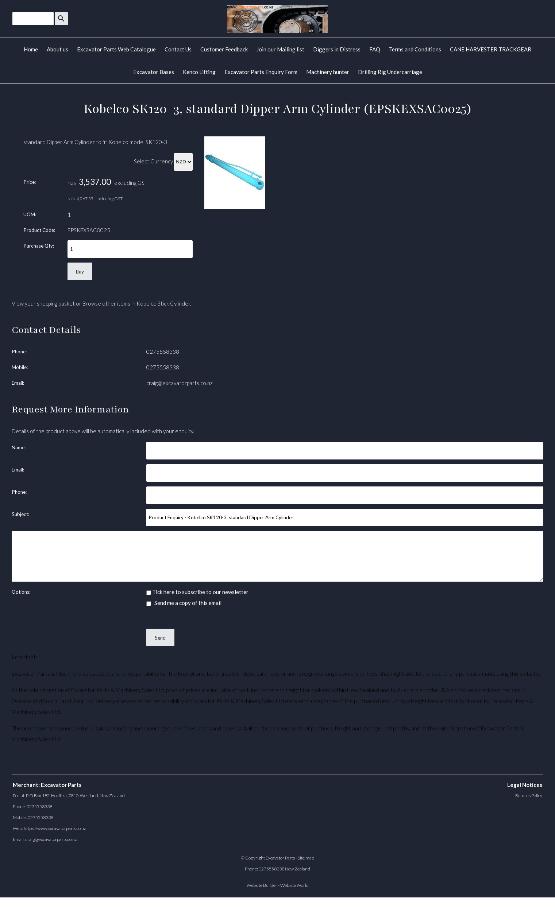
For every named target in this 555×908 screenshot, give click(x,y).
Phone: (19, 351)
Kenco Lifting (199, 72)
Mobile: (20, 367)
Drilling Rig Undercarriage (390, 72)
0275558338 (162, 351)
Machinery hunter (327, 72)
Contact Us (178, 49)
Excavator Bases (153, 72)
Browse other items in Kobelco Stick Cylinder (136, 303)
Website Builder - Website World (278, 885)
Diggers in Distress (337, 49)
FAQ (374, 49)
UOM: (29, 214)
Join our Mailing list (280, 49)
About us (57, 49)
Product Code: (39, 230)
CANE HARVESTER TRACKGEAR (490, 49)
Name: (19, 447)
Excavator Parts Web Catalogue (116, 49)
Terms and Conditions (415, 49)
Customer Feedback (224, 49)
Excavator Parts (280, 858)
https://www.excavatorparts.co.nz (55, 828)
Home (31, 49)
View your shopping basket (43, 303)
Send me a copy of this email (183, 602)
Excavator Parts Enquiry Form (260, 72)
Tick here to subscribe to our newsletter (197, 592)
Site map (306, 858)
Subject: (20, 514)
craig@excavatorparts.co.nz (179, 383)
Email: (18, 383)
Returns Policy (528, 795)
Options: (21, 592)
